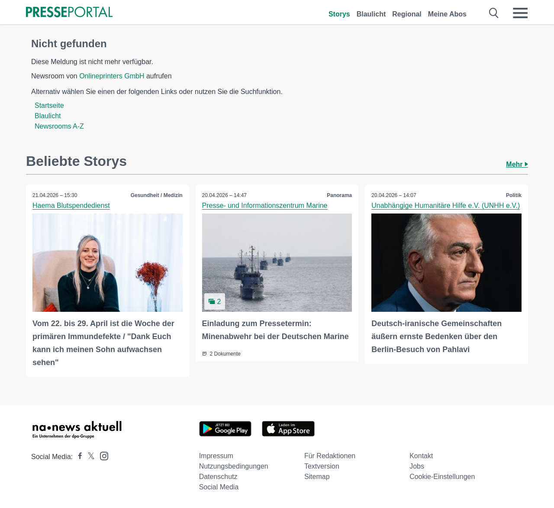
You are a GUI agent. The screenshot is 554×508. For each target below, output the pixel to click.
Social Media (219, 487)
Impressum (216, 455)
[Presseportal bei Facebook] (77, 456)
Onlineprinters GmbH (111, 76)
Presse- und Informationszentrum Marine (265, 205)
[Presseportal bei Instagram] (101, 455)
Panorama (339, 195)
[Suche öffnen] (494, 13)
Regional (407, 14)
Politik (514, 195)
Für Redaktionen (329, 455)
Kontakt (421, 455)
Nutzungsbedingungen (233, 466)
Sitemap (317, 476)
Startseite (49, 105)
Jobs (416, 466)
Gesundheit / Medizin (157, 195)
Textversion (321, 466)
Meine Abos (447, 14)
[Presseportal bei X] (88, 456)
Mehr (517, 164)
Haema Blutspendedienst (71, 205)
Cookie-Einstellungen (442, 476)
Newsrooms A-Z (59, 126)
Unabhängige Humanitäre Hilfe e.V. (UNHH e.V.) (445, 205)
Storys (339, 14)
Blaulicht (371, 14)
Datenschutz (218, 476)
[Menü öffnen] (520, 13)
